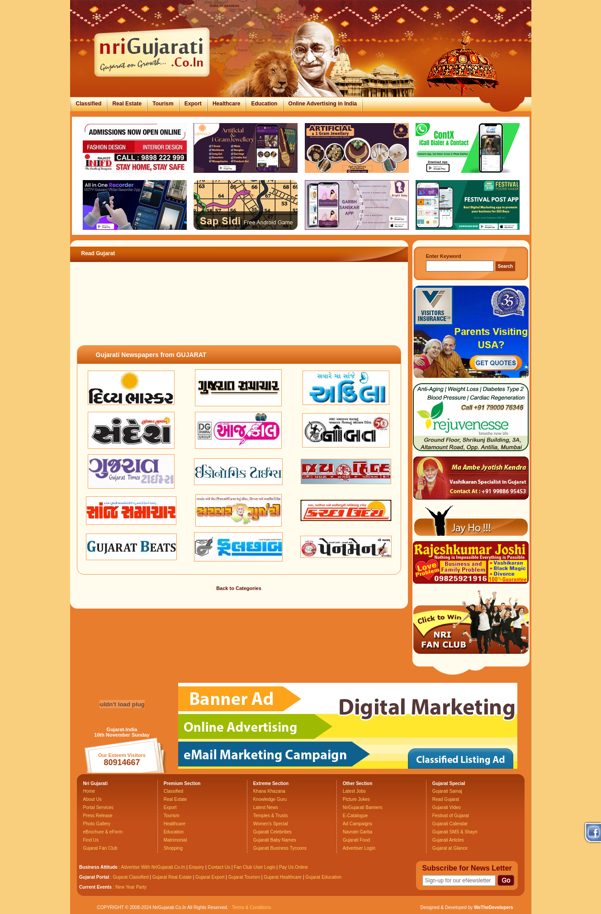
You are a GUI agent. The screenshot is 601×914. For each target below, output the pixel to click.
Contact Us (219, 867)
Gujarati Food (356, 840)
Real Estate (127, 103)
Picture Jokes (356, 799)
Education (264, 103)
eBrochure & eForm (103, 831)
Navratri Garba (358, 831)
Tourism (162, 103)
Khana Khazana (269, 791)
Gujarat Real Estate (172, 877)
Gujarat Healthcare (283, 877)
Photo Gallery (97, 823)
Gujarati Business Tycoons (280, 848)
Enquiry (197, 867)
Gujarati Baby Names (274, 840)
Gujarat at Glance (450, 848)
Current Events (95, 887)
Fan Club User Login (254, 867)
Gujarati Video (446, 807)
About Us (92, 799)
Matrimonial (175, 840)
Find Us (91, 840)
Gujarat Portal (94, 877)
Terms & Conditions (251, 907)
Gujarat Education (323, 877)
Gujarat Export (209, 877)
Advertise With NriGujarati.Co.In (153, 867)
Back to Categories (238, 588)
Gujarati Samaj (447, 791)
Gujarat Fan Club (100, 848)
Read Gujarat (445, 799)
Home (89, 791)
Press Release (98, 815)
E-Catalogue (355, 815)
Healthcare (226, 103)
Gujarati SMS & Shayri (455, 831)
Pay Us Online (293, 867)
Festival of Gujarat (450, 815)
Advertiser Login (359, 848)
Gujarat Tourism (244, 877)
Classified (89, 103)
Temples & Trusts (270, 815)
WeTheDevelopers (493, 907)
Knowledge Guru (270, 799)
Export (193, 103)
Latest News (265, 807)
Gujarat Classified (131, 877)
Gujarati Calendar (450, 823)
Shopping (173, 848)
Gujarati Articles (448, 840)
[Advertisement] (238, 314)
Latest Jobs (354, 791)
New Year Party (131, 887)
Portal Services (98, 807)
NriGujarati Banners (363, 807)
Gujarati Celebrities (272, 831)
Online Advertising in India (323, 103)
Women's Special (270, 823)
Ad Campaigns (358, 823)
